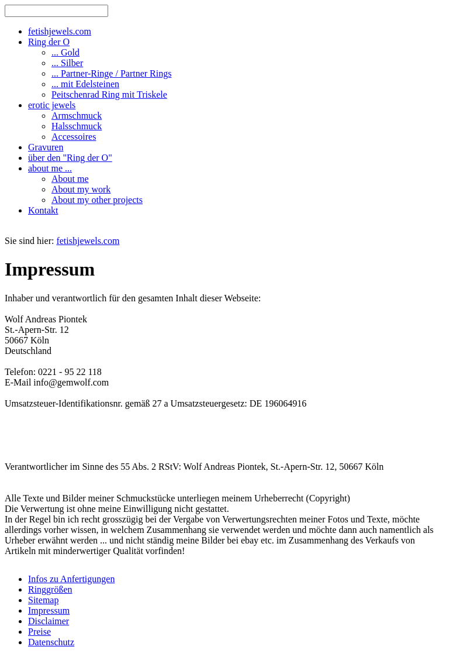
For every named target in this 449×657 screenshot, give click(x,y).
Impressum (49, 610)
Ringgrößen (50, 589)
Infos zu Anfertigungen (71, 579)
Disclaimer (48, 621)
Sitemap (43, 600)
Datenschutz (51, 642)
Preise (39, 632)
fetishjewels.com (87, 241)
